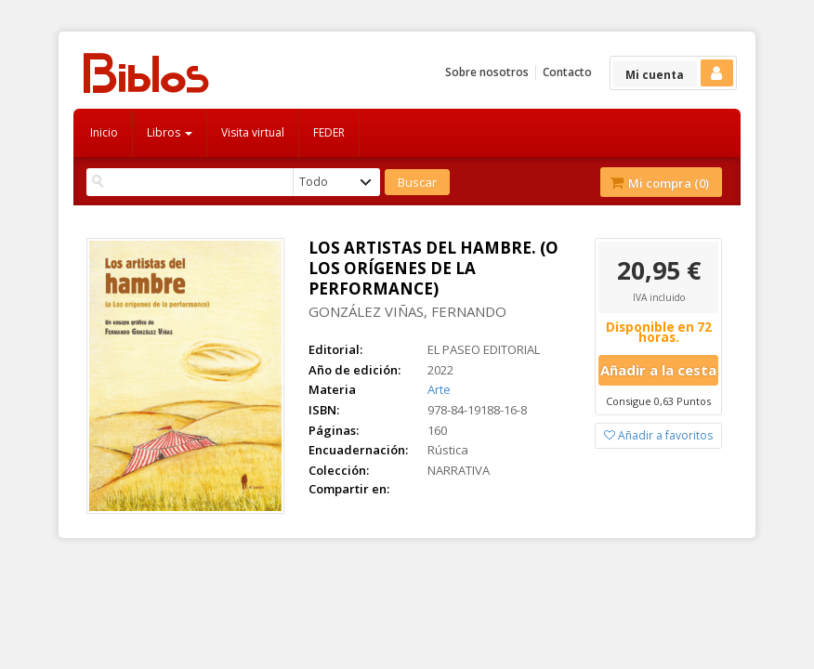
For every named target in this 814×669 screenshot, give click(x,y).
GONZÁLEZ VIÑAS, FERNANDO (407, 311)
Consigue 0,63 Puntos (658, 401)
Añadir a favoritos (658, 435)
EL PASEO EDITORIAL (483, 349)
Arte (439, 389)
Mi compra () (659, 183)
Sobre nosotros (487, 72)
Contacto (567, 72)
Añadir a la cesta (658, 370)
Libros (169, 132)
